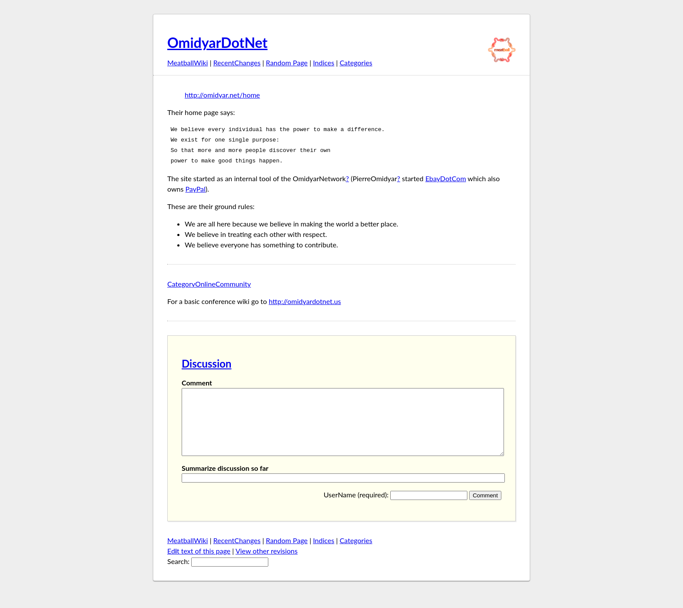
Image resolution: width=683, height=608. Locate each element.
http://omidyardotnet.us (305, 301)
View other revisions (267, 564)
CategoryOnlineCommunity (209, 284)
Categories (356, 62)
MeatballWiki (187, 62)
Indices (323, 62)
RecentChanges (237, 62)
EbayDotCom (445, 178)
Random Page (287, 62)
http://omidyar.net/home (222, 95)
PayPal (195, 189)
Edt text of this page (198, 564)
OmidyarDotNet (217, 42)
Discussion (206, 363)
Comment (197, 382)
